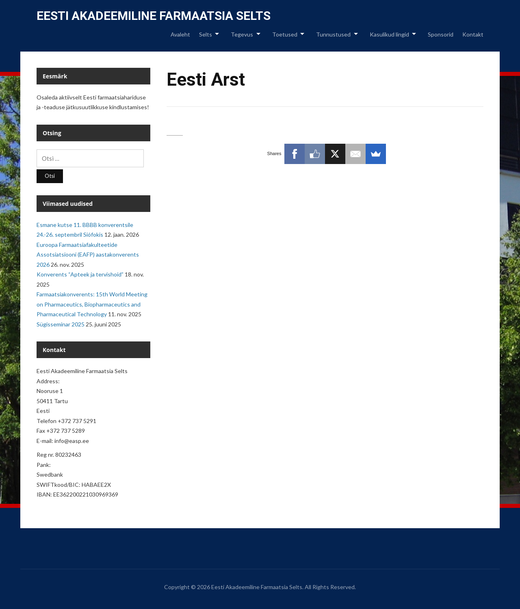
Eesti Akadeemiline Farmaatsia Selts (154, 16)
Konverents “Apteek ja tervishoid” (80, 274)
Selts (205, 34)
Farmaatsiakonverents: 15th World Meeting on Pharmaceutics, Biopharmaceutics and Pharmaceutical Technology (92, 304)
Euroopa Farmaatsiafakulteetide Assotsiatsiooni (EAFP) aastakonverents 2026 (88, 254)
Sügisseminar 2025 (60, 324)
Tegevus (242, 34)
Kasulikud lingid (389, 34)
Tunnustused (333, 34)
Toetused (284, 34)
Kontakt (472, 34)
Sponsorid (440, 34)
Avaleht (180, 34)
